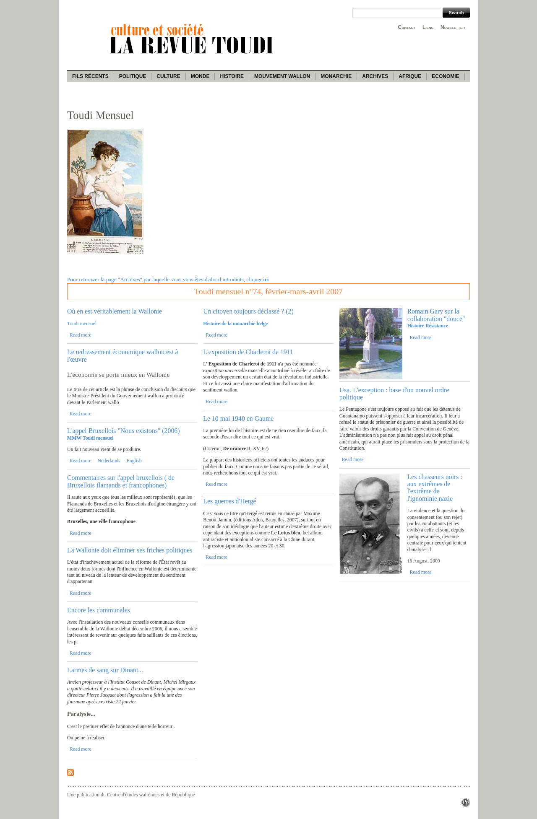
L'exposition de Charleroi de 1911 (248, 351)
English (133, 461)
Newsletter (453, 27)
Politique (132, 76)
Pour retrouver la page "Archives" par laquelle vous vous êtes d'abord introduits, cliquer (167, 279)
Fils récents (90, 76)
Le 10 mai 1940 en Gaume (238, 418)
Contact (406, 27)
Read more (80, 335)
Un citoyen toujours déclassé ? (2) (248, 311)
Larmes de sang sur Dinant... (105, 670)
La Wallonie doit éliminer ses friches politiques (130, 550)
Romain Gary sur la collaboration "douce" (436, 315)
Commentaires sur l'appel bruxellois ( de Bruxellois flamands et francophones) (121, 481)
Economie (445, 76)
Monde (200, 76)
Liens (427, 27)
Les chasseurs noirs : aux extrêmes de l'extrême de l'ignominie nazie (434, 487)
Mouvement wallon (282, 76)
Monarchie (336, 76)
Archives (375, 76)
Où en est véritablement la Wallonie (114, 311)
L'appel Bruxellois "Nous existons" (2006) (123, 430)
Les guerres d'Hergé (229, 501)
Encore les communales (98, 610)
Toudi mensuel (81, 324)
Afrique (410, 76)
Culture (168, 76)
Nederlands (109, 461)
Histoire (231, 76)
